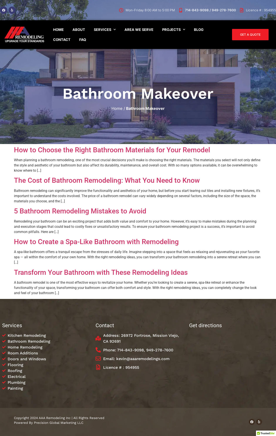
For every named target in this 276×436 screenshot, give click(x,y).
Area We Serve (139, 29)
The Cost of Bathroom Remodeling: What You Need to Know (107, 180)
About (78, 29)
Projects (173, 29)
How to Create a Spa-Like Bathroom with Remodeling (96, 242)
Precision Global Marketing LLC (58, 423)
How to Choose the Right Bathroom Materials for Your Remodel (112, 150)
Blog (199, 29)
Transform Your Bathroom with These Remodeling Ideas (101, 272)
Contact (62, 39)
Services (105, 29)
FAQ (82, 39)
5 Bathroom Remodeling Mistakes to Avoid (80, 211)
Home (58, 29)
